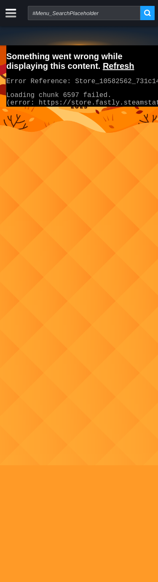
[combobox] (84, 13)
